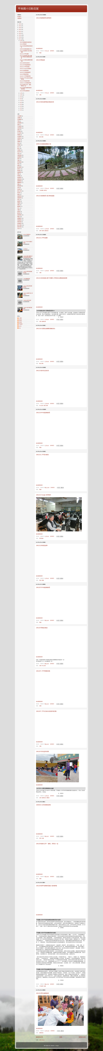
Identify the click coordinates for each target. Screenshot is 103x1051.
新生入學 (19, 191)
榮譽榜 (18, 206)
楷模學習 (19, 196)
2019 (20, 35)
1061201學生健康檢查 (42, 993)
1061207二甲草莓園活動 (43, 671)
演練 (18, 209)
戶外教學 (41, 986)
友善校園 (19, 122)
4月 (21, 106)
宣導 (40, 230)
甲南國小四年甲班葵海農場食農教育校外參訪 (48, 919)
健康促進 (46, 230)
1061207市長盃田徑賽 (42, 751)
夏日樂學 (19, 167)
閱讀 (40, 52)
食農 (43, 230)
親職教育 (19, 218)
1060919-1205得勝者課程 (43, 805)
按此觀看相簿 (39, 48)
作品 (18, 143)
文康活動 (19, 128)
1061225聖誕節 (40, 60)
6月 (21, 102)
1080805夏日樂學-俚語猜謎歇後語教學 (27, 257)
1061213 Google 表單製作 (43, 495)
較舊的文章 (82, 1037)
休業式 (18, 139)
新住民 (18, 192)
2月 (21, 110)
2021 (20, 31)
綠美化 (45, 190)
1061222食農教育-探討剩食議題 (45, 195)
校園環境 (19, 172)
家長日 (18, 168)
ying (20, 328)
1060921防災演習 (27, 300)
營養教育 (19, 220)
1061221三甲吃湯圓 (41, 238)
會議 (18, 194)
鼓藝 (18, 204)
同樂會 (18, 141)
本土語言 (41, 405)
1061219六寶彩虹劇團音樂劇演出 (45, 328)
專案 (18, 184)
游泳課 (18, 189)
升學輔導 (19, 119)
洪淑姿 (20, 322)
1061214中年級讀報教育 (43, 412)
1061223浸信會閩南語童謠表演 (45, 102)
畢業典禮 (19, 185)
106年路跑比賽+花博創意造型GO (45, 310)
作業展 (18, 145)
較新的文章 (39, 1037)
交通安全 (19, 138)
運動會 (47, 797)
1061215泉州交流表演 (42, 370)
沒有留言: (52, 50)
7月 (21, 100)
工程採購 (41, 190)
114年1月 (25, 248)
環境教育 (19, 223)
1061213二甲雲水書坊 (42, 454)
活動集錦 (19, 18)
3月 (21, 108)
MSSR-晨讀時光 (26, 234)
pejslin (20, 326)
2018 (20, 37)
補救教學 (19, 197)
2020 (20, 33)
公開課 (18, 117)
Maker (18, 228)
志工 (18, 146)
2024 (20, 25)
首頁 (60, 1037)
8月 (21, 98)
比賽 (40, 321)
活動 (40, 94)
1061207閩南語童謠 (41, 627)
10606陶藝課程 (26, 278)
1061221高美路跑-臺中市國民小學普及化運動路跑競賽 (51, 278)
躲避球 (18, 201)
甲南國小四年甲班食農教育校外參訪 (46, 932)
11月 (21, 93)
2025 (20, 24)
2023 (20, 27)
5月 (21, 104)
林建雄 (20, 320)
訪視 (18, 187)
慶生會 (18, 213)
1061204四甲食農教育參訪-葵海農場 (46, 885)
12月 (21, 40)
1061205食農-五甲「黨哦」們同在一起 (47, 843)
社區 (18, 153)
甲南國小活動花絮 (28, 8)
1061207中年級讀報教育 (43, 587)
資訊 (18, 199)
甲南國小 (19, 16)
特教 (18, 174)
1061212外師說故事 (41, 545)
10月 (21, 95)
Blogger (57, 1045)
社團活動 (19, 155)
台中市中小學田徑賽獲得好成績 (45, 788)
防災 (18, 148)
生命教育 (19, 136)
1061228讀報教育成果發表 (43, 18)
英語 (40, 580)
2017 (20, 38)
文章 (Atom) (41, 1040)
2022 (20, 29)
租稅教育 (19, 177)
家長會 (18, 170)
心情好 (20, 318)
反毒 (18, 124)
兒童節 (18, 150)
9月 (21, 96)
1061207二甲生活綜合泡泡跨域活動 (46, 711)
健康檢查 (19, 180)
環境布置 (19, 221)
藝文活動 (41, 136)
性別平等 (19, 151)
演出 (18, 208)
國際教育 (19, 182)
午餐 (18, 121)
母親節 (18, 134)
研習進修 (41, 538)
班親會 (18, 175)
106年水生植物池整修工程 (43, 144)
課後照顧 (19, 214)
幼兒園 (18, 131)
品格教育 (19, 157)
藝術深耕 (19, 226)
